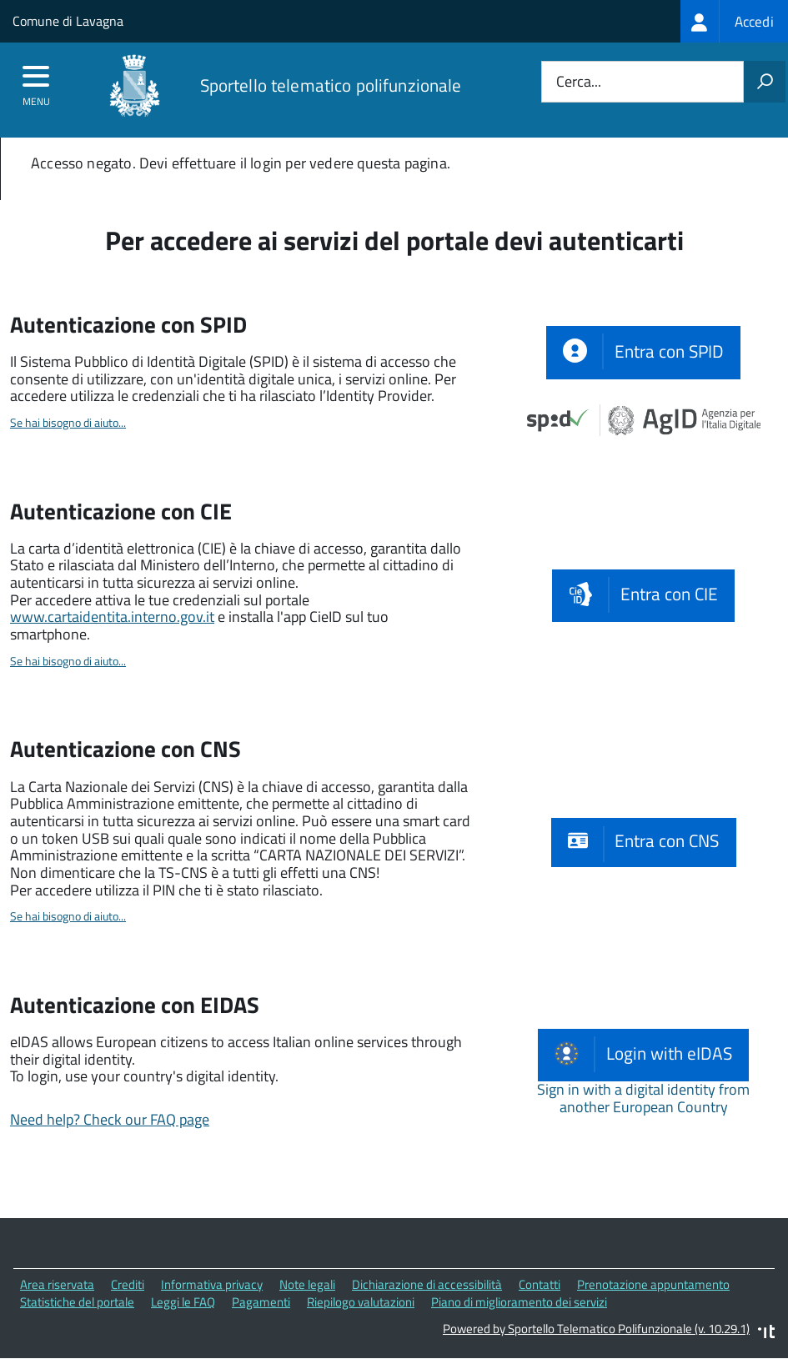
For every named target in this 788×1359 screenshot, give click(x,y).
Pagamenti (261, 1301)
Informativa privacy (212, 1284)
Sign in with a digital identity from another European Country (643, 1098)
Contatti (539, 1284)
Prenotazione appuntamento (653, 1284)
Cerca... (578, 82)
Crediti (127, 1284)
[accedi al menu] (36, 82)
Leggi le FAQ (183, 1301)
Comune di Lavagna (68, 21)
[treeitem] (734, 21)
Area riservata (57, 1284)
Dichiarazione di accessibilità (427, 1284)
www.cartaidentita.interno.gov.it (112, 616)
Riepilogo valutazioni (360, 1301)
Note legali (307, 1284)
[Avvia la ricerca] (764, 82)
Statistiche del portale (77, 1301)
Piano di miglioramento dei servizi (519, 1301)
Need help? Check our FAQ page (109, 1119)
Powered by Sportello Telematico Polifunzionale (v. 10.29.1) (596, 1328)
